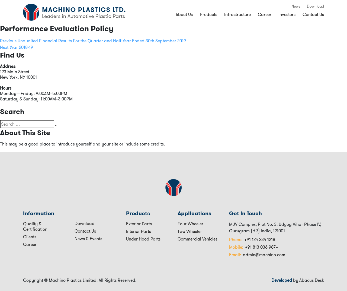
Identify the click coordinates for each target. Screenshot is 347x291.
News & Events (88, 238)
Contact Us (313, 14)
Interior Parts (138, 231)
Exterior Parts (139, 223)
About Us (184, 14)
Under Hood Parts (143, 239)
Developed (281, 280)
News (295, 6)
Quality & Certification (35, 226)
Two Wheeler (190, 231)
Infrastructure (237, 14)
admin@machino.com (257, 254)
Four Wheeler (190, 223)
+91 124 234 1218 (252, 239)
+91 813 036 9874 (253, 247)
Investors (286, 14)
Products (208, 14)
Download (315, 6)
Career (264, 14)
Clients (29, 236)
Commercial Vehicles (197, 239)
